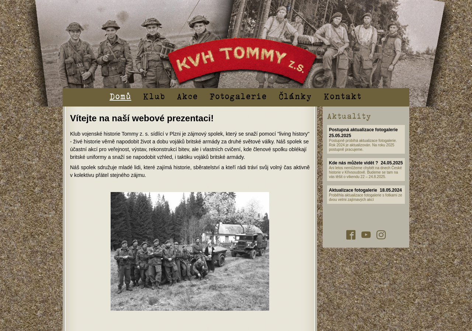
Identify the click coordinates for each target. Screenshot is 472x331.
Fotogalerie (238, 95)
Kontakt (343, 95)
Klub (154, 95)
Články (295, 95)
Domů (120, 95)
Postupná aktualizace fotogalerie (363, 129)
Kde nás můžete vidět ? (353, 163)
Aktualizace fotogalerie (353, 190)
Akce (187, 95)
